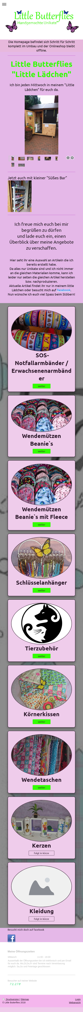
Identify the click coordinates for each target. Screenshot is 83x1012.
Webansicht (75, 1002)
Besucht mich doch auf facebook (26, 929)
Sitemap (25, 999)
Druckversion (10, 999)
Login (78, 999)
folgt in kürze (41, 853)
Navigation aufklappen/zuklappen (41, 4)
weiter (41, 386)
